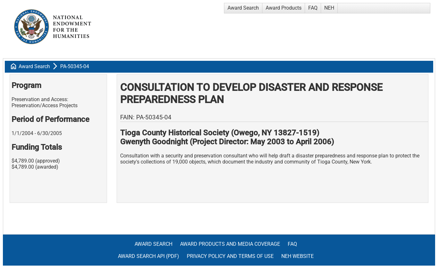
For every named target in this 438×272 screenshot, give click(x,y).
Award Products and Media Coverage (230, 244)
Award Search (243, 8)
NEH (329, 8)
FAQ (313, 8)
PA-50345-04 (74, 66)
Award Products (284, 8)
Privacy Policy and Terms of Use (230, 256)
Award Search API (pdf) (148, 256)
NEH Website (297, 256)
